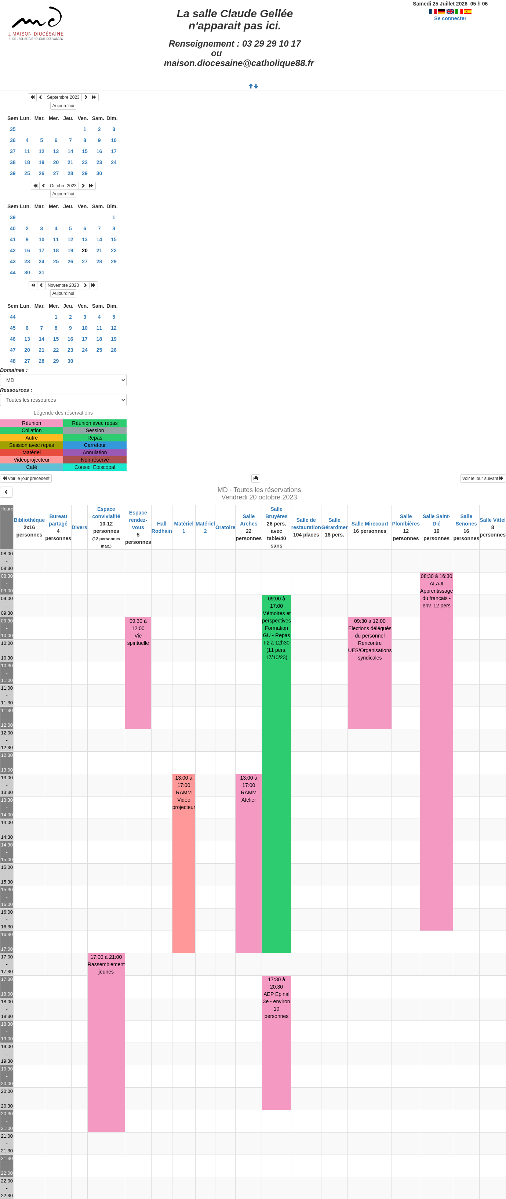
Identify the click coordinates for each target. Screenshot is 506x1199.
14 (70, 151)
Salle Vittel (493, 520)
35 (13, 129)
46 (13, 339)
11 (27, 151)
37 (13, 151)
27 (56, 173)
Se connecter (450, 18)
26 (42, 173)
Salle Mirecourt (370, 524)
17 (114, 151)
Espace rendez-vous (138, 520)
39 (13, 173)
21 (70, 162)
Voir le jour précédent (26, 478)
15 (85, 151)
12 (42, 151)
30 (99, 173)
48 (13, 361)
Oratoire (225, 527)
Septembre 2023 (63, 97)
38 (13, 162)
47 (13, 350)
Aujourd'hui (63, 105)
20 (56, 162)
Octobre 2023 (63, 185)
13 (56, 151)
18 (27, 162)
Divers (79, 527)
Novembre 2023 (63, 285)
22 (85, 162)
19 (42, 162)
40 (13, 228)
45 (13, 328)
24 (114, 162)
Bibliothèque (29, 520)
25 (27, 173)
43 (13, 261)
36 (13, 140)
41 (13, 239)
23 (99, 162)
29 (85, 173)
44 (13, 272)
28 (70, 173)
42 (13, 250)
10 (114, 140)
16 (99, 151)
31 (42, 272)
